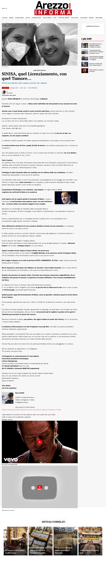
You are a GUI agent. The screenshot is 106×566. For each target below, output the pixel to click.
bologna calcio (14, 87)
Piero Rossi (9, 93)
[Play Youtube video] (40, 442)
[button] (5, 8)
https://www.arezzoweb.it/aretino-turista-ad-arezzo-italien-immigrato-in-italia (31, 410)
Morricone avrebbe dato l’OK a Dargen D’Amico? (95, 64)
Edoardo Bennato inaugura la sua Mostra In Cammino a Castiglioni (96, 58)
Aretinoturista (40, 70)
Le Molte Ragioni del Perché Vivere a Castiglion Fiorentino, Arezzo (96, 51)
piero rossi (23, 87)
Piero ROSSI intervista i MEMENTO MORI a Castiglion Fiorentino (95, 45)
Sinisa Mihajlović (33, 87)
